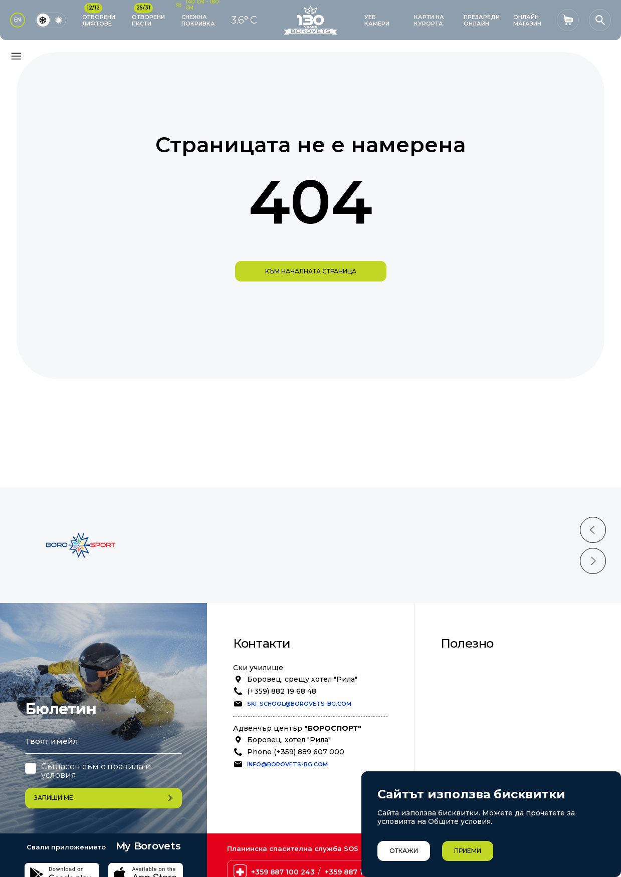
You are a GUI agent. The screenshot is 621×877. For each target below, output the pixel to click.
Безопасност (477, 677)
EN (17, 20)
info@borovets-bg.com (287, 764)
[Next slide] (593, 561)
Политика (471, 688)
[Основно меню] (16, 56)
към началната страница (310, 271)
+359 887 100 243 (283, 835)
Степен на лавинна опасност (507, 741)
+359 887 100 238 (356, 835)
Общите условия (459, 821)
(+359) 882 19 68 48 (281, 691)
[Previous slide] (593, 530)
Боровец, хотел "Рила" (289, 739)
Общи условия (480, 666)
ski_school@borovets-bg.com (299, 703)
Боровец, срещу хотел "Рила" (302, 679)
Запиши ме (103, 761)
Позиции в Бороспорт (495, 699)
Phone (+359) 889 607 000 (295, 751)
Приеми (467, 850)
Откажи (403, 850)
